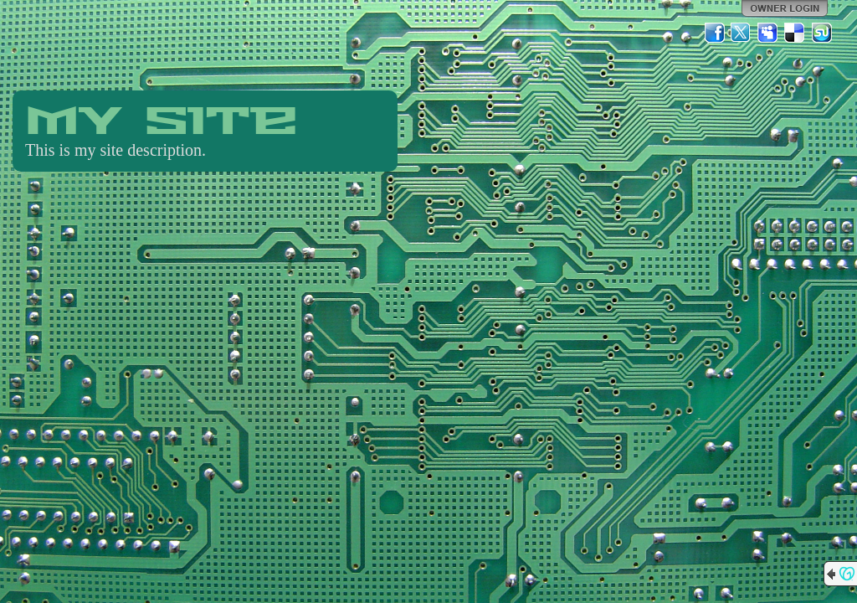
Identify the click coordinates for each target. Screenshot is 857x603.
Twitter (741, 32)
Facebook (714, 32)
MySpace (768, 32)
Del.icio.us (795, 32)
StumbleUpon (822, 32)
